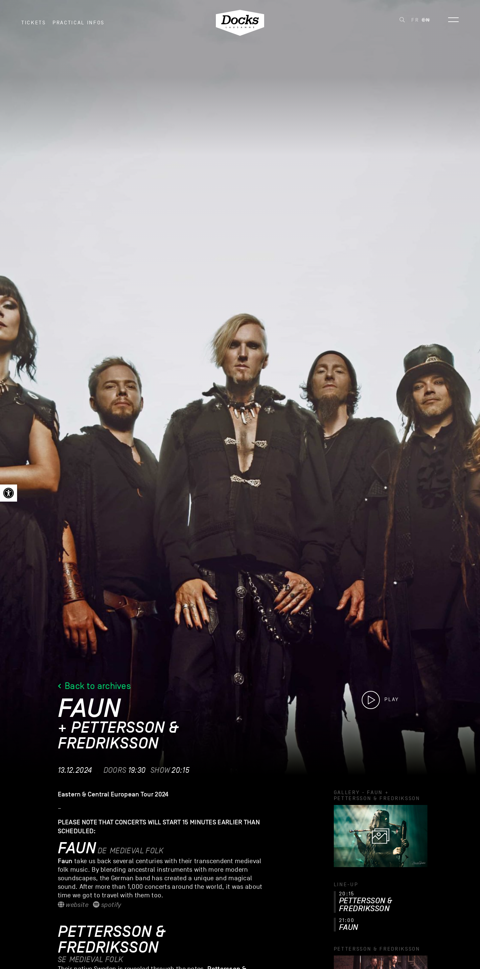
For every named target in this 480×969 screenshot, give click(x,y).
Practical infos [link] (78, 26)
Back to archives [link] (94, 686)
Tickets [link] (33, 26)
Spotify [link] (107, 905)
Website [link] (73, 905)
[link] (8, 493)
